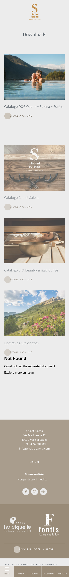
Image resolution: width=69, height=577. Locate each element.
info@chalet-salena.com (34, 449)
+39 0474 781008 (34, 444)
